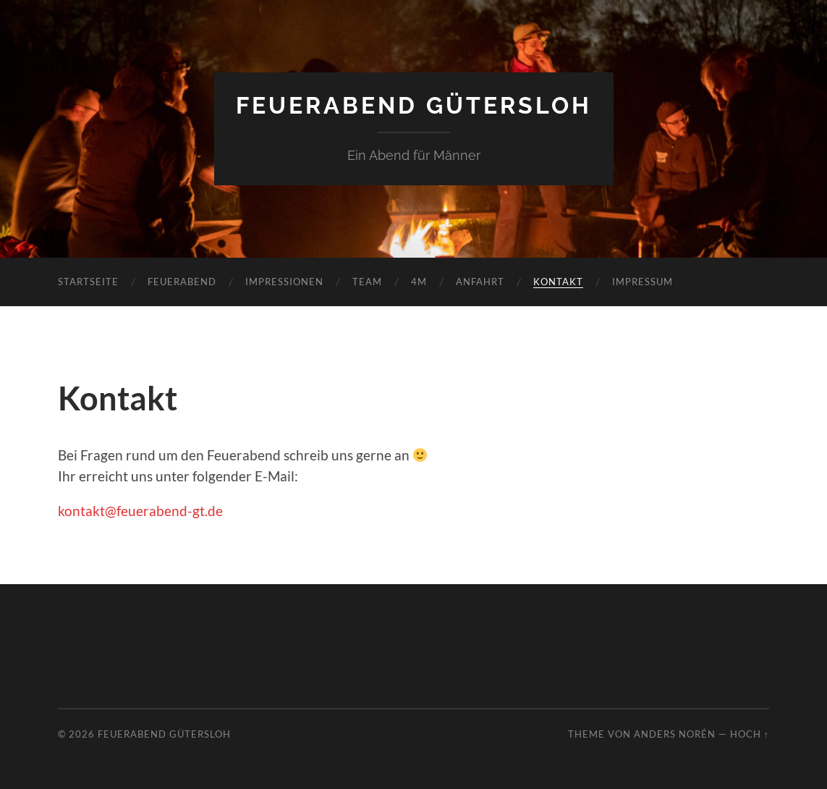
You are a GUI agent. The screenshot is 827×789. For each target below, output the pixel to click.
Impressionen (284, 281)
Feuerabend (182, 281)
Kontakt (558, 281)
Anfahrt (480, 281)
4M (419, 281)
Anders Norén (675, 734)
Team (367, 281)
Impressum (642, 281)
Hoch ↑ (749, 734)
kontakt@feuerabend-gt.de (140, 510)
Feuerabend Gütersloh (414, 105)
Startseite (88, 281)
